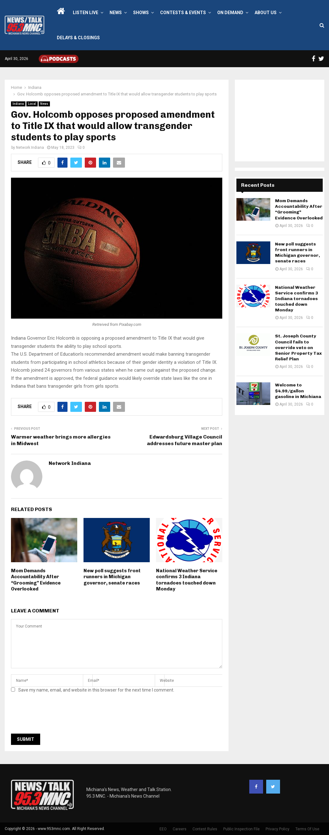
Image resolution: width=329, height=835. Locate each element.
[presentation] (58, 715)
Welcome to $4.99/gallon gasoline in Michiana (298, 390)
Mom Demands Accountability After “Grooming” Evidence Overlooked (36, 580)
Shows (141, 12)
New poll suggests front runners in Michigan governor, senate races (112, 577)
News (116, 12)
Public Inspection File (241, 829)
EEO (163, 829)
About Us (266, 12)
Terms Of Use (307, 829)
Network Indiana (30, 147)
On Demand (230, 12)
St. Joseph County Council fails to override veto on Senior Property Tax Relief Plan (298, 347)
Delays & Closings (78, 37)
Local (32, 103)
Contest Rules (204, 829)
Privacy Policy (277, 829)
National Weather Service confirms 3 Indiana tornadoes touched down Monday (186, 580)
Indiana (18, 103)
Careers (179, 829)
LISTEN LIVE (85, 12)
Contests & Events (183, 12)
